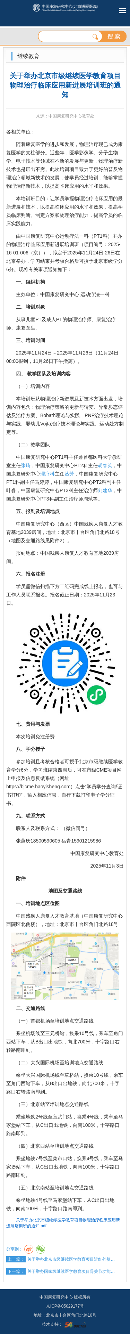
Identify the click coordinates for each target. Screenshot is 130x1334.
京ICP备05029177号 (65, 1306)
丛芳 (69, 474)
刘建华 (105, 490)
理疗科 (47, 474)
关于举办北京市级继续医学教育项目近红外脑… (71, 1259)
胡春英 (105, 465)
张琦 (26, 465)
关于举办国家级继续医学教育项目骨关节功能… (71, 1271)
